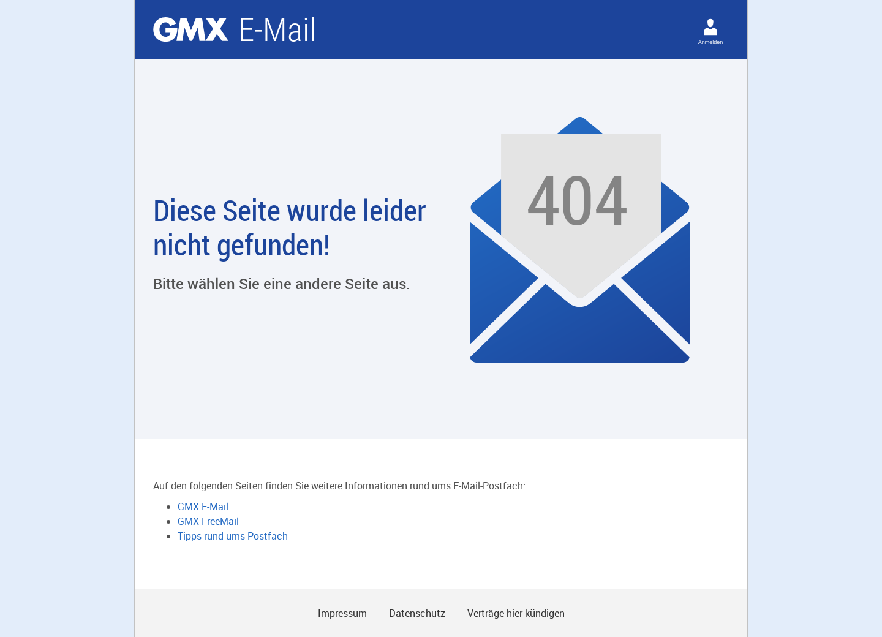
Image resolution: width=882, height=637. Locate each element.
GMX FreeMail (208, 521)
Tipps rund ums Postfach (233, 536)
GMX (190, 29)
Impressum (342, 613)
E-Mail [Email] (277, 29)
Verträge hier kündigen (516, 613)
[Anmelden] (710, 27)
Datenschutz (417, 613)
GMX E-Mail (203, 506)
